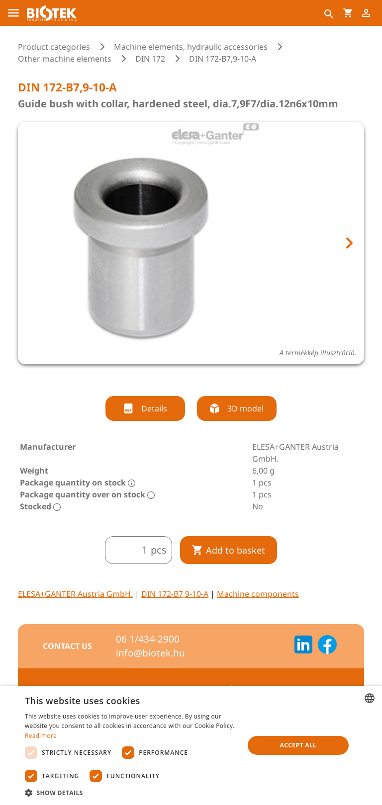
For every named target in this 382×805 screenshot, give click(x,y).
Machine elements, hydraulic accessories (191, 46)
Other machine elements (64, 58)
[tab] (182, 377)
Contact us (67, 646)
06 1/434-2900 (148, 639)
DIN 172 (150, 58)
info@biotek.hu (150, 652)
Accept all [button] (298, 745)
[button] (131, 793)
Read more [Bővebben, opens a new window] (41, 735)
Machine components (258, 593)
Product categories (54, 46)
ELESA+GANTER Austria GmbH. (75, 593)
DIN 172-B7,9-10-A (174, 593)
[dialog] (191, 745)
